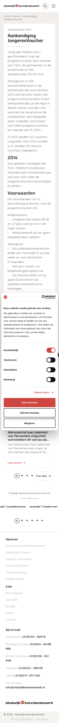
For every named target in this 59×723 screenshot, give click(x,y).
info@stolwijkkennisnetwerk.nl (25, 687)
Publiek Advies (15, 579)
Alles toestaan (30, 402)
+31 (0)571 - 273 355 (27, 675)
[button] (17, 475)
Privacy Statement (22, 719)
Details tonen (41, 392)
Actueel (10, 606)
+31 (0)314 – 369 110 (30, 668)
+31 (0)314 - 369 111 (34, 637)
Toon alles (41, 476)
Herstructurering (16, 572)
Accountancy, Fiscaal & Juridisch (26, 546)
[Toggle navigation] (53, 6)
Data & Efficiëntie (17, 565)
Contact (11, 619)
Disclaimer (42, 719)
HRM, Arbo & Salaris (18, 552)
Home (7, 16)
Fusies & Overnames (19, 559)
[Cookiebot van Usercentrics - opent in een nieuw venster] (42, 297)
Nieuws (16, 16)
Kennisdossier (14, 593)
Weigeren (29, 423)
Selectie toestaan (29, 412)
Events (10, 613)
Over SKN (12, 600)
